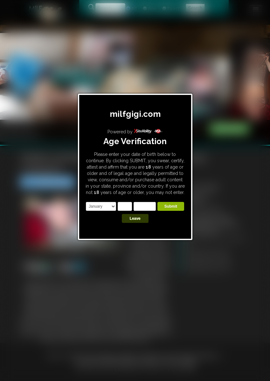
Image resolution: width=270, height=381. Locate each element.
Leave (134, 218)
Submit (170, 206)
